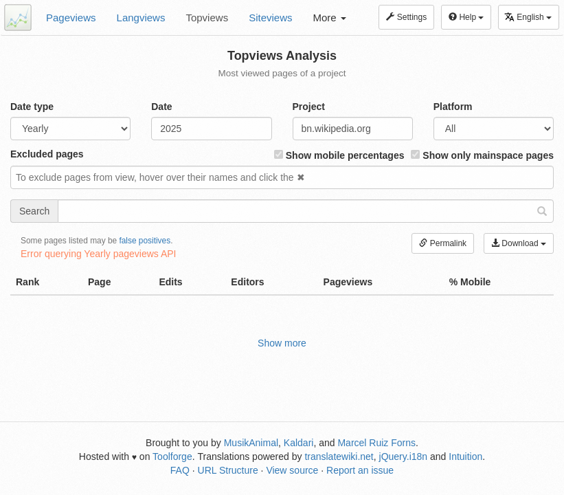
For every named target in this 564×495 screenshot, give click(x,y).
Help (466, 17)
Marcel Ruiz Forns (376, 442)
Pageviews (71, 17)
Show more (282, 343)
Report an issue (360, 470)
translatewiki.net (338, 456)
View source (292, 470)
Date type (32, 106)
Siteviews (270, 17)
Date (161, 106)
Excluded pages (47, 154)
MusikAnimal (251, 442)
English (528, 17)
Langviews (141, 17)
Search (34, 211)
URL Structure (228, 470)
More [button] (329, 17)
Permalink (442, 243)
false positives (144, 240)
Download (518, 243)
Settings (406, 17)
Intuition (465, 456)
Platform (453, 106)
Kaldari (299, 442)
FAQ (180, 470)
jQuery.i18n (403, 456)
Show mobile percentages (339, 155)
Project (309, 106)
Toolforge (172, 456)
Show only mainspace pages (482, 155)
